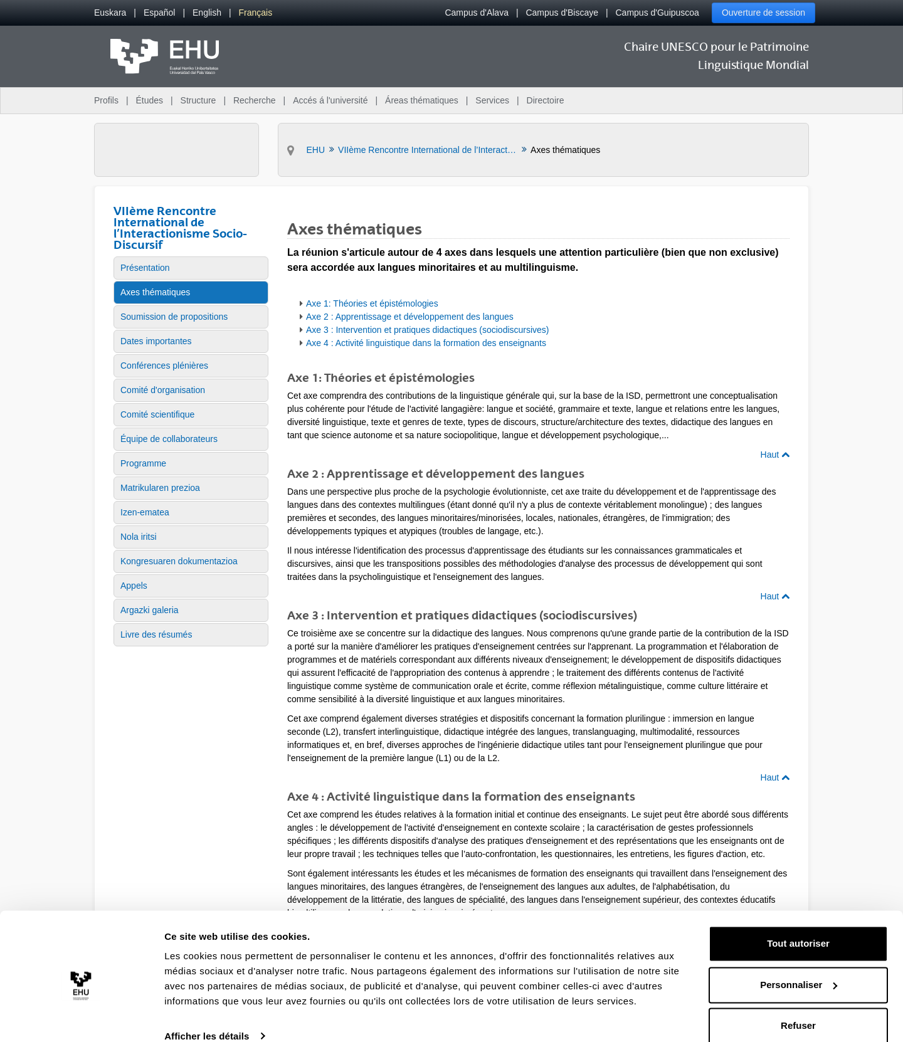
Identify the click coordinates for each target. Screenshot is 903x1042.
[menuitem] (110, 13)
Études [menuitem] (149, 100)
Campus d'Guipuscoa (657, 13)
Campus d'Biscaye (561, 13)
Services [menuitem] (492, 100)
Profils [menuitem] (106, 100)
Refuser (798, 1007)
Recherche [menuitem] (254, 100)
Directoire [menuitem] (545, 100)
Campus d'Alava (477, 13)
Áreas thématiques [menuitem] (421, 100)
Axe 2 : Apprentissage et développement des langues (410, 317)
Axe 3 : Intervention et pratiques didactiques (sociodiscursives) (427, 330)
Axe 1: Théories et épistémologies (372, 303)
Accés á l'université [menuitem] (330, 100)
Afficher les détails (206, 1017)
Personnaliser (798, 965)
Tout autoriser (798, 925)
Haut (775, 455)
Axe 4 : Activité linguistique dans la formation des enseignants (426, 343)
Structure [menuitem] (198, 100)
